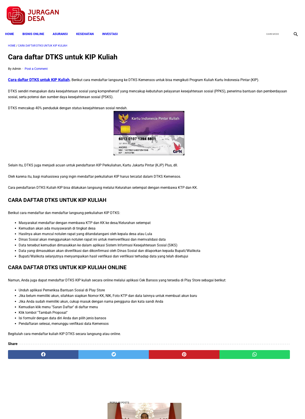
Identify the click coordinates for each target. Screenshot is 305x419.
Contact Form (187, 407)
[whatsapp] (178, 367)
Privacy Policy (129, 407)
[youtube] (282, 11)
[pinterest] (129, 367)
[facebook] (261, 11)
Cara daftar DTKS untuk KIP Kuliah (39, 75)
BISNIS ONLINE (36, 27)
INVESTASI (113, 27)
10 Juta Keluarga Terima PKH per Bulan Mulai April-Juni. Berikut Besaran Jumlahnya (256, 94)
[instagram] (292, 11)
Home (12, 27)
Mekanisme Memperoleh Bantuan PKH (255, 150)
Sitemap (167, 407)
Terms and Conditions (100, 407)
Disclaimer (150, 407)
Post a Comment (36, 64)
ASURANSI (63, 27)
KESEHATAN (88, 27)
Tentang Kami (210, 407)
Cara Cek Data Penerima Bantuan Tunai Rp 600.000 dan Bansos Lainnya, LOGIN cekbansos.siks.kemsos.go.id (255, 177)
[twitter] (271, 11)
